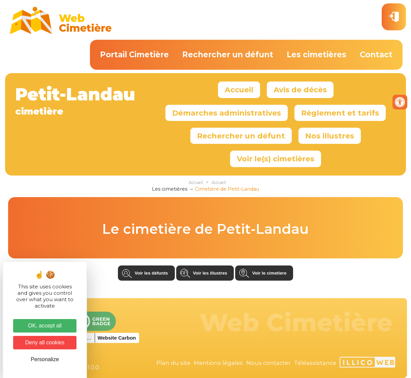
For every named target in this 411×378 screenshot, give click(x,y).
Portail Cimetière (134, 54)
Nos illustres (329, 135)
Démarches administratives (226, 112)
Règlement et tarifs (340, 112)
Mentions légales (218, 362)
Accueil (239, 89)
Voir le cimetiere (269, 273)
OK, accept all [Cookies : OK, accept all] (45, 325)
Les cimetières (316, 54)
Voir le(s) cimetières (275, 158)
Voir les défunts (151, 273)
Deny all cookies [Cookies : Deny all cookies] (45, 342)
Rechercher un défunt (227, 54)
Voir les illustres (210, 273)
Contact (376, 54)
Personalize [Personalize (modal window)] (45, 359)
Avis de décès (300, 89)
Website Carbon (117, 338)
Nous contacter (268, 362)
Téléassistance (315, 362)
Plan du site (173, 362)
